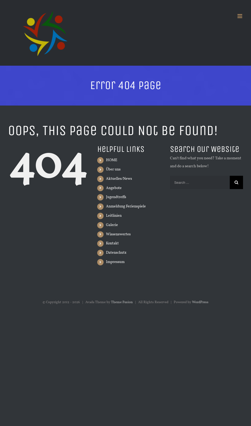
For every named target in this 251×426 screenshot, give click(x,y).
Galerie (112, 225)
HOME (111, 160)
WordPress (200, 302)
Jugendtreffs (116, 197)
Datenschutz (116, 252)
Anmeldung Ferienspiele (126, 206)
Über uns (113, 169)
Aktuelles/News (119, 178)
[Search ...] (200, 182)
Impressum (115, 262)
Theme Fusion (122, 302)
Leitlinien (114, 215)
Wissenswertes (118, 234)
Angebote (114, 188)
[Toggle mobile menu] (240, 16)
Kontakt (112, 243)
